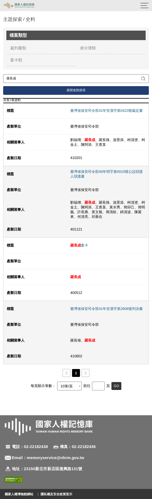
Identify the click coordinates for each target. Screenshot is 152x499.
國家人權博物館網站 (19, 494)
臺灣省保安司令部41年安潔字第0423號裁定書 (106, 111)
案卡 (79, 245)
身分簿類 (88, 48)
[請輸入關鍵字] (76, 78)
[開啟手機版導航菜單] (144, 5)
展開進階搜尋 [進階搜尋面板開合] (76, 90)
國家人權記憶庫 (23, 5)
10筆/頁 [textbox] (67, 386)
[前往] (98, 386)
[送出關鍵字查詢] (143, 78)
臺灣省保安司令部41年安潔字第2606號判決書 (106, 309)
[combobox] (69, 386)
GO (116, 386)
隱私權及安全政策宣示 (56, 494)
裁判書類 (18, 48)
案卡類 (16, 60)
